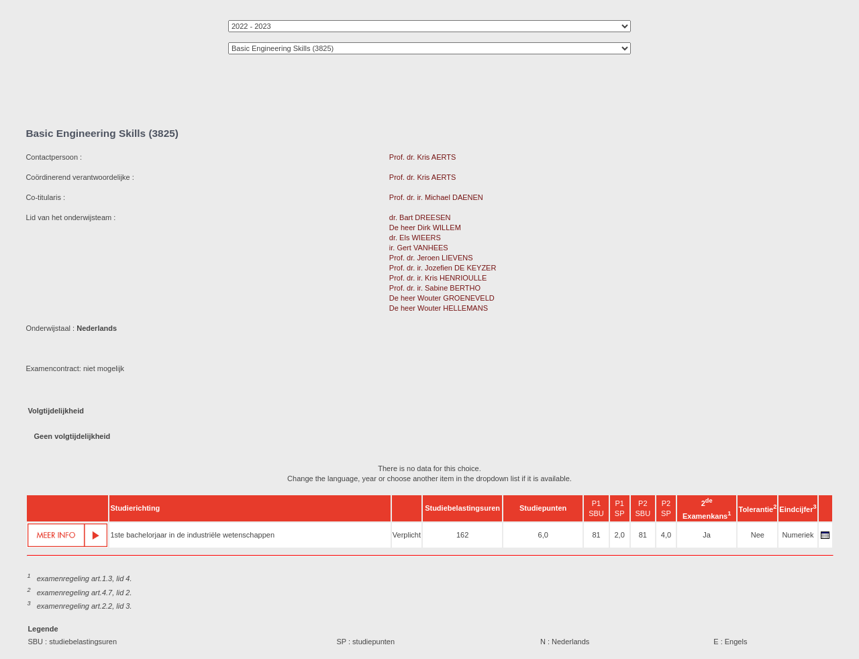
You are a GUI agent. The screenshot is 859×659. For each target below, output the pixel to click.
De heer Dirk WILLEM (425, 227)
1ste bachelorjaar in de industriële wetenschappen (192, 535)
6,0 (543, 535)
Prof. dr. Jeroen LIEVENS (431, 258)
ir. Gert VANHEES (418, 248)
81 (596, 535)
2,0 (619, 535)
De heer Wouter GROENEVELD (442, 298)
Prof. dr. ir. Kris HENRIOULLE (438, 278)
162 (462, 535)
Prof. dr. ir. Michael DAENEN (436, 197)
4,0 (666, 535)
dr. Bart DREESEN (420, 217)
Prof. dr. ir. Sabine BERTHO (435, 288)
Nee (757, 535)
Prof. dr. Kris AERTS (422, 157)
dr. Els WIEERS (415, 238)
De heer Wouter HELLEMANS (438, 308)
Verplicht (407, 535)
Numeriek (797, 535)
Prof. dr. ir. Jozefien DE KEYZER (443, 268)
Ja (707, 535)
